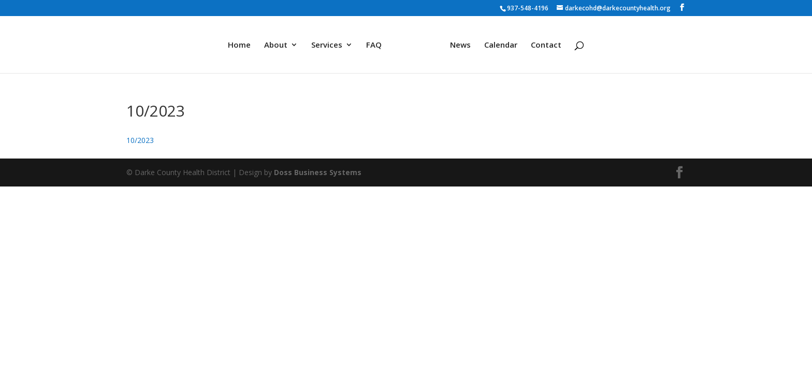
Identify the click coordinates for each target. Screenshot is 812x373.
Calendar (500, 45)
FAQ (374, 45)
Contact (546, 45)
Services (326, 45)
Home (239, 45)
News (460, 45)
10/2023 (140, 140)
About (275, 45)
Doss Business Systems (317, 172)
